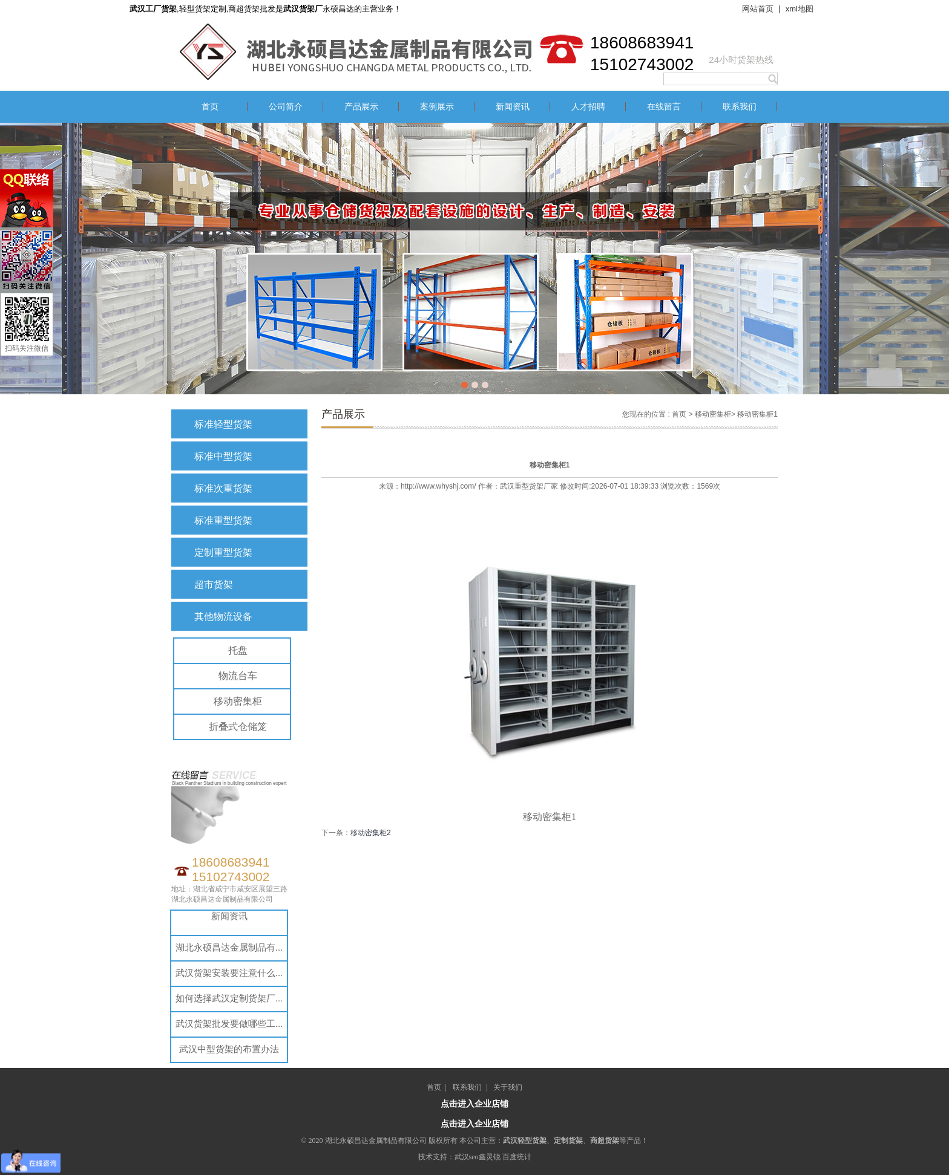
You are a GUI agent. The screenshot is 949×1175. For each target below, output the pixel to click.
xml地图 (799, 8)
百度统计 (516, 1157)
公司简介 (286, 106)
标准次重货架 (223, 488)
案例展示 (437, 106)
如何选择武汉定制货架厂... (229, 998)
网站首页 (757, 8)
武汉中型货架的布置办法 (229, 1049)
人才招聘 (588, 106)
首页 (210, 106)
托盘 (238, 650)
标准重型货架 (223, 520)
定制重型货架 (223, 552)
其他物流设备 (223, 616)
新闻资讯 (513, 106)
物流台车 (237, 676)
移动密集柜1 (757, 414)
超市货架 (213, 584)
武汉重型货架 (521, 486)
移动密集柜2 (370, 832)
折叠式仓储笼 (238, 726)
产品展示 (361, 106)
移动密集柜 (238, 701)
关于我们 (507, 1087)
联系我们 (740, 106)
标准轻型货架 (223, 424)
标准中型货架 (223, 456)
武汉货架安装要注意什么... (229, 973)
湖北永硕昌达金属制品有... (229, 947)
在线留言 (664, 106)
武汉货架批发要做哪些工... (229, 1023)
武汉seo (467, 1157)
